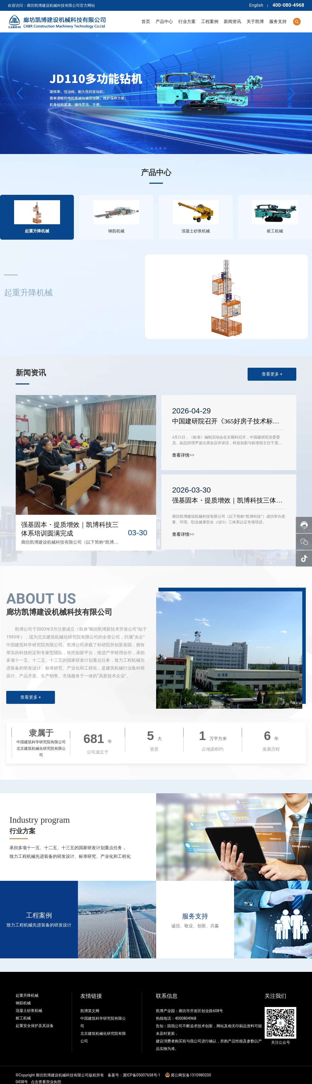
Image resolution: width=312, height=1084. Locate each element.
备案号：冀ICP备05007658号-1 (134, 1068)
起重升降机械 (27, 988)
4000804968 (185, 1011)
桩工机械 (23, 1011)
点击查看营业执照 (46, 1075)
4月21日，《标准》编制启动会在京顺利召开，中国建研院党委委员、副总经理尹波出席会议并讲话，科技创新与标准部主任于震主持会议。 (227, 436)
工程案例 (39, 908)
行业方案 (22, 824)
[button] (147, 148)
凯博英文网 (90, 1004)
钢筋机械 (23, 996)
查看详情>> (183, 448)
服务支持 (195, 909)
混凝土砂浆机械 (29, 1004)
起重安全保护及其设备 (35, 1019)
